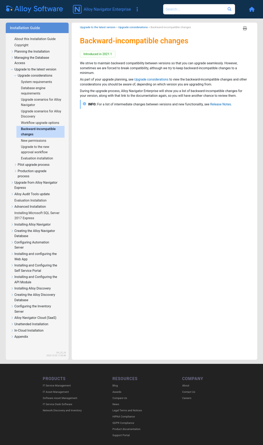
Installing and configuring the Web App (34, 256)
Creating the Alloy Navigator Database (33, 233)
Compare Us (119, 398)
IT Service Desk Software (57, 404)
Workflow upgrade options (40, 123)
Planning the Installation (30, 51)
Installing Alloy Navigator (31, 224)
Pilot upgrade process (32, 165)
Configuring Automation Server (30, 245)
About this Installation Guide (35, 39)
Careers (186, 398)
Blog (115, 385)
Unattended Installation (29, 324)
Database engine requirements (33, 90)
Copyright (21, 45)
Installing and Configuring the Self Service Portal (34, 268)
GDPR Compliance (123, 422)
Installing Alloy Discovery (31, 288)
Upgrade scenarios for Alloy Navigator (41, 102)
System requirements (37, 82)
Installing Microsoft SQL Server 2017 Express (37, 215)
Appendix (19, 337)
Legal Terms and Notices (127, 410)
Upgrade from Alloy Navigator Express (34, 185)
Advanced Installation (28, 207)
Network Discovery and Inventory (62, 410)
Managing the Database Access (30, 60)
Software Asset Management (60, 398)
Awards (116, 391)
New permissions (34, 141)
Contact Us (188, 391)
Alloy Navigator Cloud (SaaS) (33, 318)
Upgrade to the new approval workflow (35, 149)
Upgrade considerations (33, 76)
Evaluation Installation (30, 200)
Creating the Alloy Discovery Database (33, 297)
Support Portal (121, 435)
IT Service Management (57, 385)
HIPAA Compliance (123, 416)
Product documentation (126, 429)
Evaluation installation (37, 158)
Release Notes (222, 105)
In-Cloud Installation (27, 330)
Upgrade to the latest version (33, 69)
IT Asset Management (56, 391)
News (115, 404)
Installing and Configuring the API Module (34, 279)
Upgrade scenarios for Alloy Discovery (41, 114)
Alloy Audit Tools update (30, 194)
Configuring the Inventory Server (31, 309)
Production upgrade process (30, 174)
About (185, 385)
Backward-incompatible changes (38, 131)
